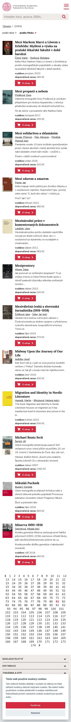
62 (63, 594)
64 (13, 598)
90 (51, 605)
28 (38, 583)
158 (7, 638)
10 (52, 576)
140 (55, 627)
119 (15, 620)
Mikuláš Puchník (27, 483)
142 (7, 631)
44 (13, 590)
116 (55, 616)
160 (23, 638)
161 (31, 638)
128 (23, 623)
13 (7, 579)
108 (55, 612)
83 (7, 605)
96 (27, 609)
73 (7, 601)
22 (63, 579)
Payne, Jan (20, 182)
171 (47, 642)
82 (63, 601)
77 (32, 601)
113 (31, 616)
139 (47, 627)
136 (23, 627)
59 (45, 594)
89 (45, 605)
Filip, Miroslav (42, 137)
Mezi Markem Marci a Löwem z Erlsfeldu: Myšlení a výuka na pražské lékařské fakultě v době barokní (37, 48)
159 (15, 638)
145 (31, 631)
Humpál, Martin (23, 400)
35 (19, 587)
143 (15, 631)
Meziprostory (25, 266)
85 (19, 605)
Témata (6, 26)
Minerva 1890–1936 (29, 525)
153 (31, 634)
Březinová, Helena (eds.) (46, 400)
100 (53, 609)
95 (21, 609)
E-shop (25, 83)
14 (13, 579)
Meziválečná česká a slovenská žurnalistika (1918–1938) (37, 308)
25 (19, 583)
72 (63, 598)
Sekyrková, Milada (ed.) (27, 529)
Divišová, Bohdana (39, 58)
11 (58, 576)
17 (32, 579)
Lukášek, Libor (22, 228)
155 (47, 634)
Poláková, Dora (23, 95)
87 (32, 605)
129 (31, 623)
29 (45, 583)
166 (7, 642)
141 (63, 627)
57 (32, 594)
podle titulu (28, 33)
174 (33, 645)
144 (23, 631)
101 (61, 609)
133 (63, 623)
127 (15, 623)
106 (39, 612)
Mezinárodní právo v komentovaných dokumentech (36, 223)
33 (7, 587)
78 (38, 601)
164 (55, 638)
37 (32, 587)
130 (39, 623)
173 (63, 642)
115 (47, 616)
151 (15, 634)
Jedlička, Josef (22, 359)
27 (32, 583)
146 (39, 631)
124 (55, 620)
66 (26, 598)
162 (39, 638)
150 (7, 634)
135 (15, 627)
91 (57, 605)
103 (15, 612)
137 (31, 627)
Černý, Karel (21, 58)
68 (38, 598)
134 (7, 627)
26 (26, 583)
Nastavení (35, 713)
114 (39, 616)
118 (7, 620)
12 (64, 576)
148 (55, 631)
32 (63, 583)
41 (57, 587)
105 (31, 612)
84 (13, 605)
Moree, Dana (21, 269)
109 (63, 612)
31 (57, 583)
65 (19, 598)
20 (51, 579)
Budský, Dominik (23, 487)
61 (57, 594)
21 (57, 579)
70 (51, 598)
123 (47, 620)
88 (38, 605)
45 (19, 590)
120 (23, 620)
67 (32, 598)
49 (45, 590)
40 (51, 587)
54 (13, 594)
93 (8, 609)
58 (38, 594)
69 (45, 598)
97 (34, 609)
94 (15, 609)
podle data (9, 33)
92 (63, 605)
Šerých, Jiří (20, 441)
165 (63, 638)
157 (63, 634)
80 (51, 601)
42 (63, 587)
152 (23, 634)
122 (39, 620)
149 (63, 631)
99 (46, 609)
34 (13, 587)
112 (23, 616)
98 (40, 609)
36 (26, 587)
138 (39, 627)
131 (47, 623)
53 (7, 594)
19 (45, 579)
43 (7, 590)
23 (7, 583)
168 (23, 642)
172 (55, 642)
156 (55, 634)
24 (13, 583)
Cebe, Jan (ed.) (39, 314)
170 (39, 642)
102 (7, 612)
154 (39, 634)
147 (47, 631)
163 (47, 638)
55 (19, 594)
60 (51, 594)
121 (31, 620)
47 (32, 590)
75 (19, 601)
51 (57, 590)
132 (55, 623)
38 (38, 587)
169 (31, 642)
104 (23, 612)
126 (7, 623)
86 (26, 605)
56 (26, 594)
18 (38, 579)
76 (26, 601)
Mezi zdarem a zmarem (32, 179)
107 (47, 612)
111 (15, 616)
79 (45, 601)
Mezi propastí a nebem (31, 91)
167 (15, 642)
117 (63, 616)
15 (19, 579)
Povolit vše (35, 705)
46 (26, 590)
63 (7, 598)
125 (63, 620)
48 (38, 590)
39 (45, 587)
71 (57, 598)
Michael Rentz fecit (29, 437)
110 (7, 616)
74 (13, 601)
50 (51, 590)
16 (26, 579)
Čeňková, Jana (22, 314)
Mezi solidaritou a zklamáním (36, 133)
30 (51, 583)
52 (63, 590)
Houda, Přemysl (23, 137)
